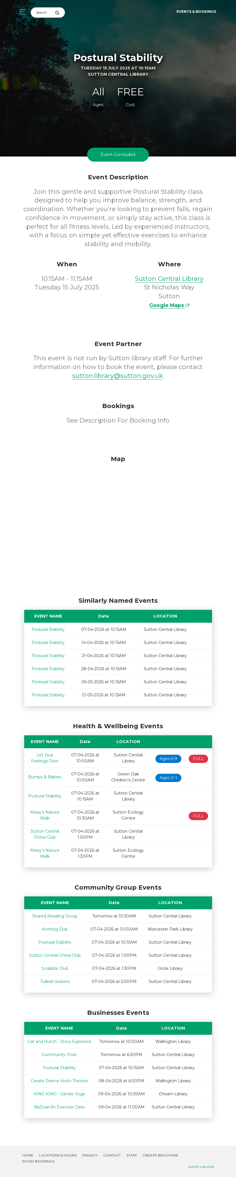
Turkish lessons (55, 980)
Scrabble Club (55, 967)
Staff (131, 1154)
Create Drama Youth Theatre (59, 1079)
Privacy (90, 1154)
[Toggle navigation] (21, 12)
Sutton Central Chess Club (55, 954)
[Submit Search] (60, 12)
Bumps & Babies (44, 775)
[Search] (43, 12)
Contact (112, 1154)
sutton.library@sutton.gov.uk (117, 374)
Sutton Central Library (169, 277)
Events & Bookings (196, 11)
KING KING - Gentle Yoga (59, 1092)
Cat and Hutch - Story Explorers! (59, 1040)
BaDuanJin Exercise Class (59, 1105)
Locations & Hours (58, 1154)
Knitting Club (55, 928)
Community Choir (59, 1053)
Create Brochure (160, 1154)
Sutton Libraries (201, 1165)
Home (27, 1154)
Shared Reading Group (54, 914)
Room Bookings (38, 1160)
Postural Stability (48, 628)
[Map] (118, 523)
